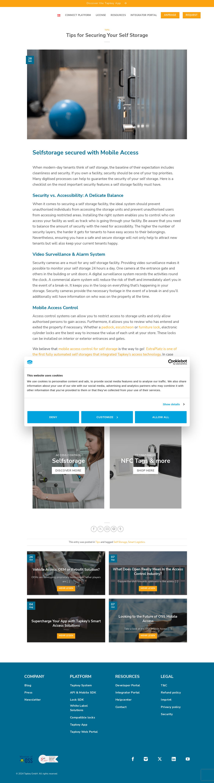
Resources (118, 15)
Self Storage (120, 542)
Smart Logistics (136, 542)
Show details (171, 404)
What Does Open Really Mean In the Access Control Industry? (148, 571)
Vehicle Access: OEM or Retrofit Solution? (66, 569)
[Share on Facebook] (94, 529)
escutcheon (125, 327)
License (101, 15)
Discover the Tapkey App (107, 3)
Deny (53, 416)
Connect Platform (78, 15)
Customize (107, 416)
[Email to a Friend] (107, 529)
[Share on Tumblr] (120, 529)
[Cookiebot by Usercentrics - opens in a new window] (171, 362)
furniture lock (149, 327)
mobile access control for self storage (87, 349)
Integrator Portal (144, 15)
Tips (107, 30)
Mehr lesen (66, 588)
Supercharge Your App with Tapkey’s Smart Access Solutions (66, 623)
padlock (107, 327)
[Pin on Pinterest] (114, 529)
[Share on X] (100, 529)
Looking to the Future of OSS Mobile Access (148, 618)
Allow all (160, 416)
